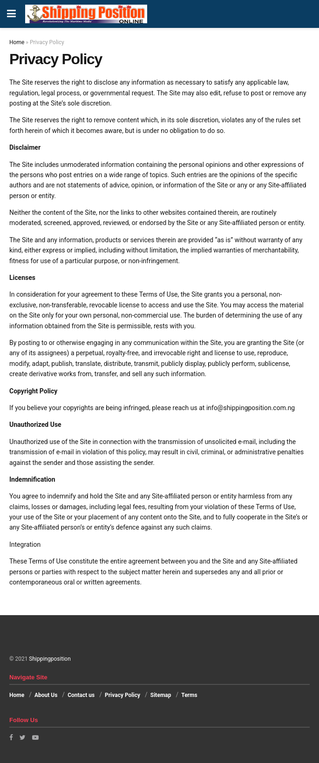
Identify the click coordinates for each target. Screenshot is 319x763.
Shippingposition (49, 659)
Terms (189, 695)
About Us (45, 695)
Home (16, 42)
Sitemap (160, 695)
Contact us (81, 695)
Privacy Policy (122, 695)
